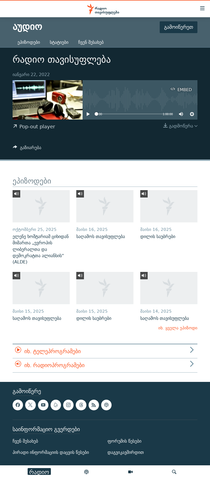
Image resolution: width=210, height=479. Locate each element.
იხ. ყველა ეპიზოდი (177, 328)
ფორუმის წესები (124, 441)
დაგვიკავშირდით (125, 452)
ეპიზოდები (29, 42)
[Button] (27, 149)
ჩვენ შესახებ (91, 42)
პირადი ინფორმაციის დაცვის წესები (51, 452)
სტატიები (59, 42)
